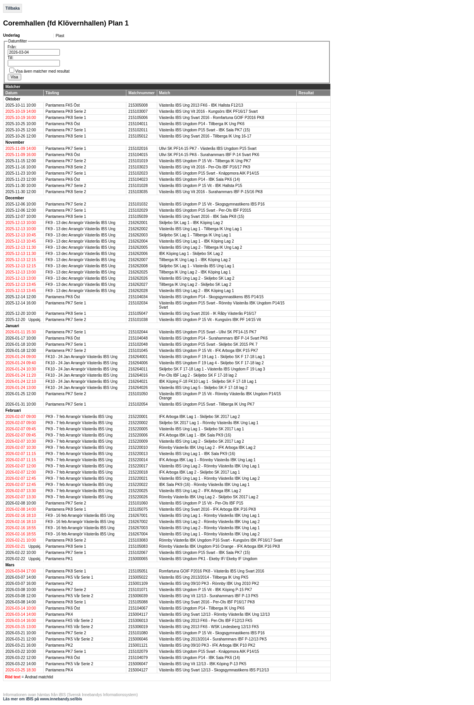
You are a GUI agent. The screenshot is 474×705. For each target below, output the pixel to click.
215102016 (138, 148)
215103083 (138, 540)
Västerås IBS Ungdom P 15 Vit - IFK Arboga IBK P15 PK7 (208, 350)
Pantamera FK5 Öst (63, 105)
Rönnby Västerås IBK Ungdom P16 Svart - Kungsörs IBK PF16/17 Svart (221, 540)
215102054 (138, 404)
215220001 (138, 417)
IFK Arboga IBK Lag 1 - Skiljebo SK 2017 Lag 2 (199, 417)
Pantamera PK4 (59, 614)
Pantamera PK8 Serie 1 (66, 118)
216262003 (138, 235)
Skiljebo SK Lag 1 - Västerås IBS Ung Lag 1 (196, 266)
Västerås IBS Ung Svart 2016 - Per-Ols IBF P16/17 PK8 (207, 602)
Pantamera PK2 (59, 583)
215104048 (138, 338)
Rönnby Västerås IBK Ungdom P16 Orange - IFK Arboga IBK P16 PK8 (219, 546)
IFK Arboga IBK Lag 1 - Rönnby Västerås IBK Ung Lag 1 (207, 460)
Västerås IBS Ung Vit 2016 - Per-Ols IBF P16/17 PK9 (204, 167)
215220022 (138, 484)
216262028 (138, 291)
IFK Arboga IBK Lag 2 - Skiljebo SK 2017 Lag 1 (199, 472)
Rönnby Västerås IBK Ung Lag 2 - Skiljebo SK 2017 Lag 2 (208, 497)
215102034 (138, 303)
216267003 (138, 528)
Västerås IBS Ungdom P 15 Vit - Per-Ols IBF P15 (201, 503)
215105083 (138, 546)
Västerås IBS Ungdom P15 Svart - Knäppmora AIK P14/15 (209, 173)
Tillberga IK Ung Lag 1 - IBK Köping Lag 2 (195, 260)
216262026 (138, 278)
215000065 (138, 559)
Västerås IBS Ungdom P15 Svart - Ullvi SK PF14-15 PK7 (208, 332)
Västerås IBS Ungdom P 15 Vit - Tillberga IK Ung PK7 (205, 161)
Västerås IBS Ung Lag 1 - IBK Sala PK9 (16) (197, 454)
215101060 (138, 503)
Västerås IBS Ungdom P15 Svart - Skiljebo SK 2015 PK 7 (208, 344)
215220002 (138, 423)
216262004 (138, 241)
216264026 (138, 388)
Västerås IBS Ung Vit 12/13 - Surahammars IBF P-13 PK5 (208, 596)
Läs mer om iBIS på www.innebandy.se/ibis (42, 699)
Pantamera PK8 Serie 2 (66, 111)
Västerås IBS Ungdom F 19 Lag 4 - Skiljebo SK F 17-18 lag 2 (211, 363)
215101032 (138, 204)
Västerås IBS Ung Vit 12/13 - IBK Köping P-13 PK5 (202, 664)
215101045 (138, 350)
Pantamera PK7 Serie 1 (66, 130)
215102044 (138, 332)
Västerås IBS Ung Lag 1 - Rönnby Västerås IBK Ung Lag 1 (209, 515)
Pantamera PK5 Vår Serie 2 (69, 596)
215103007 (138, 111)
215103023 (138, 167)
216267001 (138, 515)
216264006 (138, 363)
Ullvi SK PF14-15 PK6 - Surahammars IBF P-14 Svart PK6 (209, 155)
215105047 (138, 313)
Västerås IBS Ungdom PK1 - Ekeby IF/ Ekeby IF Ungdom (208, 559)
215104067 (138, 608)
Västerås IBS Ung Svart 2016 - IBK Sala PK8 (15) (202, 216)
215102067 (138, 552)
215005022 (138, 577)
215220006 (138, 435)
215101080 (138, 633)
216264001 (138, 357)
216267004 (138, 534)
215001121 (138, 645)
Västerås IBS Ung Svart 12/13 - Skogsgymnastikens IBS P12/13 (214, 670)
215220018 (138, 472)
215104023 (138, 179)
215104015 (138, 155)
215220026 (138, 497)
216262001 (138, 223)
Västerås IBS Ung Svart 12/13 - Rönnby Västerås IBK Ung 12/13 (214, 614)
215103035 (138, 192)
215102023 (138, 173)
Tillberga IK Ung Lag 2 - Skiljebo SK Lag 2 (195, 284)
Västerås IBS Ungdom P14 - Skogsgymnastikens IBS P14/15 (211, 297)
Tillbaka (12, 8)
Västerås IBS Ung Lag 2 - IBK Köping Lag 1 (196, 291)
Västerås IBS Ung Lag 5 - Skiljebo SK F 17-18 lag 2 (203, 388)
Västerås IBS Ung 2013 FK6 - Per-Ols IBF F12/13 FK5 (206, 620)
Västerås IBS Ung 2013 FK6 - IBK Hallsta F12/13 (201, 105)
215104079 (138, 658)
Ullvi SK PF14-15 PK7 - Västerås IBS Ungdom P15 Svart (208, 148)
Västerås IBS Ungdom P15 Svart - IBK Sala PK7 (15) (204, 130)
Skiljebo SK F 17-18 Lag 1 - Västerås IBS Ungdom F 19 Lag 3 (212, 369)
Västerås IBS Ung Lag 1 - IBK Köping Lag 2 (196, 241)
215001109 (138, 583)
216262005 (138, 247)
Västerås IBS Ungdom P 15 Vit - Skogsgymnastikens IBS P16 (212, 204)
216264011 (138, 369)
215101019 (138, 161)
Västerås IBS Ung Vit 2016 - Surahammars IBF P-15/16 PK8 (211, 192)
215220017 (138, 466)
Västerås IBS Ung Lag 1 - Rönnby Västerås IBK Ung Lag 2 (209, 478)
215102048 (138, 344)
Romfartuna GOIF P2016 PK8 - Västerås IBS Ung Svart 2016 (211, 571)
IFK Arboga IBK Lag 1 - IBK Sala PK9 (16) (195, 435)
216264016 (138, 375)
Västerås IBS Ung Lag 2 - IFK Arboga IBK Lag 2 (200, 491)
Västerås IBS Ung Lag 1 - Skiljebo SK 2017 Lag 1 (201, 429)
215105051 (138, 571)
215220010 (138, 447)
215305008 (138, 105)
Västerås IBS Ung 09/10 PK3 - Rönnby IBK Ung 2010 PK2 (209, 583)
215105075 (138, 509)
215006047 (138, 664)
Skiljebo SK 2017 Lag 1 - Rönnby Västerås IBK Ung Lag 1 (208, 423)
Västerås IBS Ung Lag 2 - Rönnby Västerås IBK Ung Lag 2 (209, 522)
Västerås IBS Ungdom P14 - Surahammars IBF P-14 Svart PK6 (213, 338)
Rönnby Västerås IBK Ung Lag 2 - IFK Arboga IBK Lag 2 (207, 447)
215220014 (138, 460)
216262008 (138, 266)
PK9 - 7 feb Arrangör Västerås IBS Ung (79, 417)
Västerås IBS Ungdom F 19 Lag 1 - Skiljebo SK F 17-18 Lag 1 (212, 357)
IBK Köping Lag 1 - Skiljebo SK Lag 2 (191, 253)
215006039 (138, 596)
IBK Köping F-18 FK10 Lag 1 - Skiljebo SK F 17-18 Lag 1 (208, 381)
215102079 (138, 651)
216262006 (138, 253)
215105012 (138, 136)
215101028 (138, 185)
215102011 (138, 130)
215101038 (138, 320)
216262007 (138, 260)
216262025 (138, 272)
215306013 (138, 620)
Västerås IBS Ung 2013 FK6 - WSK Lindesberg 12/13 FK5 (209, 627)
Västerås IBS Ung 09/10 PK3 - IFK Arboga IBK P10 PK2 (207, 645)
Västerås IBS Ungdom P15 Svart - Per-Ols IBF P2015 (205, 210)
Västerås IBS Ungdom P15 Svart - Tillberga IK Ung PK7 (207, 404)
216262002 (138, 229)
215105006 (138, 118)
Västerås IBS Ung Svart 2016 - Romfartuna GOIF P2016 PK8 (211, 118)
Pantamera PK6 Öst (63, 124)
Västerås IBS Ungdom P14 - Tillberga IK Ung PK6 (202, 124)
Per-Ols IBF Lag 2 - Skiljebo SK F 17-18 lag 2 (198, 375)
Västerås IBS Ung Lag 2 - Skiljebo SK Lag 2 (196, 278)
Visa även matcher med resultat (42, 71)
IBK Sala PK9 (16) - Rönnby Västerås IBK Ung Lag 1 (204, 484)
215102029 (138, 210)
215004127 (138, 670)
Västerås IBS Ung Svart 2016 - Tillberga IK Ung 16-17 (205, 136)
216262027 (138, 284)
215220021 (138, 478)
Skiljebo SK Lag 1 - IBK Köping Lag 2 (191, 223)
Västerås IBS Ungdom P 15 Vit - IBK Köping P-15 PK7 (205, 590)
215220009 (138, 441)
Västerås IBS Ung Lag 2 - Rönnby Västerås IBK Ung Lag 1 (209, 466)
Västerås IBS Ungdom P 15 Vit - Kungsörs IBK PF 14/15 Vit (210, 320)
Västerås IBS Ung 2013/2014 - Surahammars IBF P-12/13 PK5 (213, 639)
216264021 (138, 381)
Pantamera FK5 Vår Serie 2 (69, 620)
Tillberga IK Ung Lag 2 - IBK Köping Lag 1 (195, 272)
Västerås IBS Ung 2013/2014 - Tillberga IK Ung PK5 (203, 577)
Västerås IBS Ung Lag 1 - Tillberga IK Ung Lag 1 (200, 229)
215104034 (138, 297)
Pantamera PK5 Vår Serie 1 (69, 577)
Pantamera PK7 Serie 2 (66, 161)
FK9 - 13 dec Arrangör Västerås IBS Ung (81, 223)
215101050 (138, 394)
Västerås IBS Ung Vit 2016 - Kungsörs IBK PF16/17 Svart (208, 111)
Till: (11, 58)
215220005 (138, 429)
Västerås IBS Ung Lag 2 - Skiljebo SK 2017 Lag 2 (201, 441)
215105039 (138, 216)
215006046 (138, 639)
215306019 (138, 627)
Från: (12, 47)
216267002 (138, 522)
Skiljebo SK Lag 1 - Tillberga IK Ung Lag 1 (195, 235)
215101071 (138, 590)
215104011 (138, 124)
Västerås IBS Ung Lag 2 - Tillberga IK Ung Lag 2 (200, 247)
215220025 (138, 491)
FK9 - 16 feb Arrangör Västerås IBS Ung (80, 515)
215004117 (138, 614)
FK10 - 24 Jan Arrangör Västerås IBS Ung (81, 357)
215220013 (138, 454)
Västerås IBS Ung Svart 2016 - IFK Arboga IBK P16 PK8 (207, 509)
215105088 (138, 602)
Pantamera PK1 (59, 559)
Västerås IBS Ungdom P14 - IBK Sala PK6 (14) (199, 179)
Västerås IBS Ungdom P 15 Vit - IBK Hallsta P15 (200, 185)
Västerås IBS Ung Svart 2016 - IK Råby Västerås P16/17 (208, 313)
